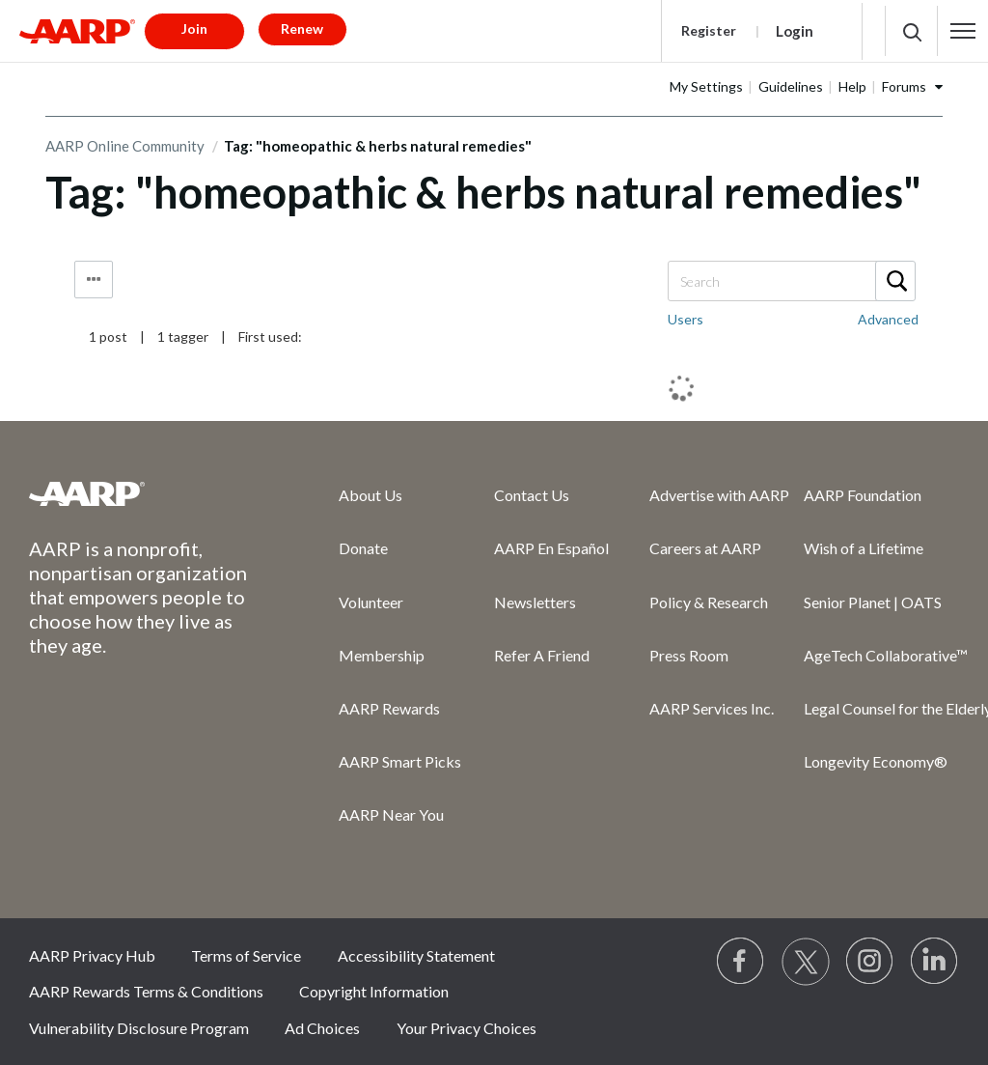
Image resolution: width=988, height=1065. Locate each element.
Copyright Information (374, 991)
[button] (963, 31)
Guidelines (790, 86)
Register (708, 30)
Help (852, 86)
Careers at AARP (705, 548)
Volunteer (371, 602)
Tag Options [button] (93, 279)
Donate (363, 548)
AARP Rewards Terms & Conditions (146, 991)
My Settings (706, 86)
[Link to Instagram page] (870, 962)
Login (794, 31)
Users (685, 319)
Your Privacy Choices (466, 1028)
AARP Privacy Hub (92, 955)
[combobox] (791, 281)
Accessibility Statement (416, 955)
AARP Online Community (125, 145)
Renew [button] (302, 28)
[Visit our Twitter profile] (806, 962)
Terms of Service (246, 955)
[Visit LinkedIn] (935, 962)
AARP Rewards (389, 708)
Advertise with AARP (719, 495)
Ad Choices (322, 1028)
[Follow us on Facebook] (741, 962)
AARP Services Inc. (711, 708)
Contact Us (531, 495)
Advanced (888, 319)
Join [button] (194, 28)
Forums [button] (904, 86)
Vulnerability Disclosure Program (139, 1028)
